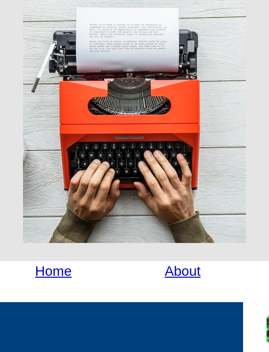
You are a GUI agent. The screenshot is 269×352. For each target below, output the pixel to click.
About (183, 271)
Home (53, 271)
